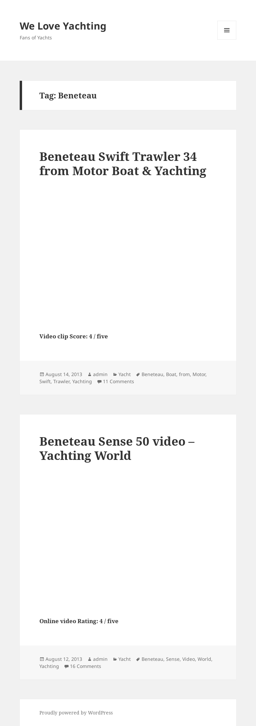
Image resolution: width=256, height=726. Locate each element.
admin (100, 374)
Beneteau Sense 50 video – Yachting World (117, 448)
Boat (171, 374)
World (204, 659)
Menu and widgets (227, 39)
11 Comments (118, 381)
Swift (45, 381)
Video (188, 659)
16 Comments (85, 666)
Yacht (124, 374)
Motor (199, 374)
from (184, 374)
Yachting (82, 381)
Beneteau (152, 374)
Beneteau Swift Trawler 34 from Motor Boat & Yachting (122, 163)
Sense (173, 659)
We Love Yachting (63, 25)
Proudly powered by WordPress (76, 712)
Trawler (61, 381)
